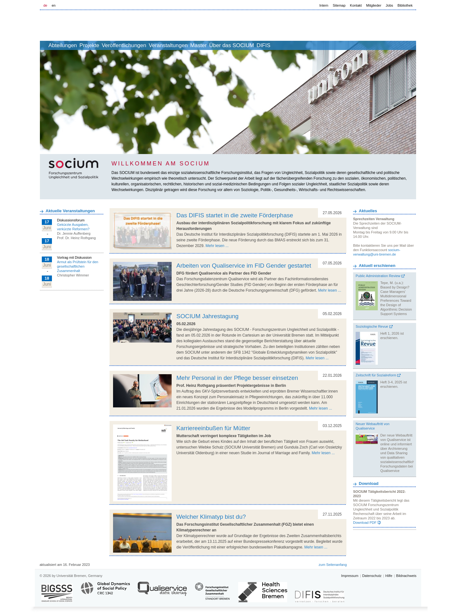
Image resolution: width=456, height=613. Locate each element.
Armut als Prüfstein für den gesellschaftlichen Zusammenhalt (77, 266)
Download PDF (365, 522)
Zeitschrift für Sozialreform (376, 375)
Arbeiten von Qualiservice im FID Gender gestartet (243, 265)
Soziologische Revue (372, 326)
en (53, 5)
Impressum (349, 576)
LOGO (88, 26)
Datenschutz (372, 576)
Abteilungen (73, 45)
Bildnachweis (406, 576)
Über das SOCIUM (277, 45)
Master (237, 45)
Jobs (389, 5)
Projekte (107, 45)
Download (368, 483)
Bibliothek (405, 5)
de (45, 5)
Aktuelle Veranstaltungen (70, 210)
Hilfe (388, 576)
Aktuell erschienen (377, 265)
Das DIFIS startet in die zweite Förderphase (234, 215)
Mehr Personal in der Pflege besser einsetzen (237, 378)
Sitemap (339, 5)
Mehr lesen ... (217, 246)
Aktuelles (368, 210)
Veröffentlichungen (148, 45)
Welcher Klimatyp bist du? (211, 516)
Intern (324, 5)
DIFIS (315, 45)
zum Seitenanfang (333, 565)
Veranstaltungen (199, 45)
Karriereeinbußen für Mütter (213, 428)
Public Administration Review (378, 276)
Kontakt (356, 5)
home (47, 45)
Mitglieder (373, 5)
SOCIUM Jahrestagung (207, 316)
